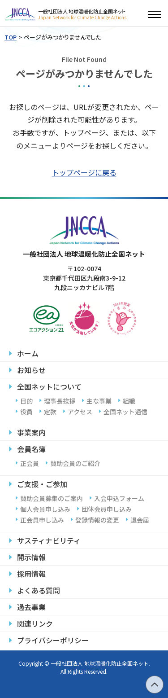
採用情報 (31, 573)
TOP (10, 37)
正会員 (29, 463)
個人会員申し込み (45, 509)
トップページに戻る (84, 172)
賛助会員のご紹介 (75, 463)
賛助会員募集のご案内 (51, 498)
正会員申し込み (42, 519)
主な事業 (99, 400)
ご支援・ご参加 (42, 484)
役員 (26, 411)
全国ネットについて (49, 386)
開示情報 (31, 557)
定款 (50, 411)
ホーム (28, 353)
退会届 (139, 519)
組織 (129, 400)
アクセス (80, 411)
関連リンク (35, 623)
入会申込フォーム (119, 498)
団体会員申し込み (107, 509)
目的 (26, 400)
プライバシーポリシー (53, 640)
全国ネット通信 (125, 411)
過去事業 (31, 606)
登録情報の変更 (97, 519)
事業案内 (31, 432)
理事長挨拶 (59, 400)
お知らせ (31, 369)
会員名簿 (31, 448)
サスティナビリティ (49, 540)
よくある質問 (38, 590)
